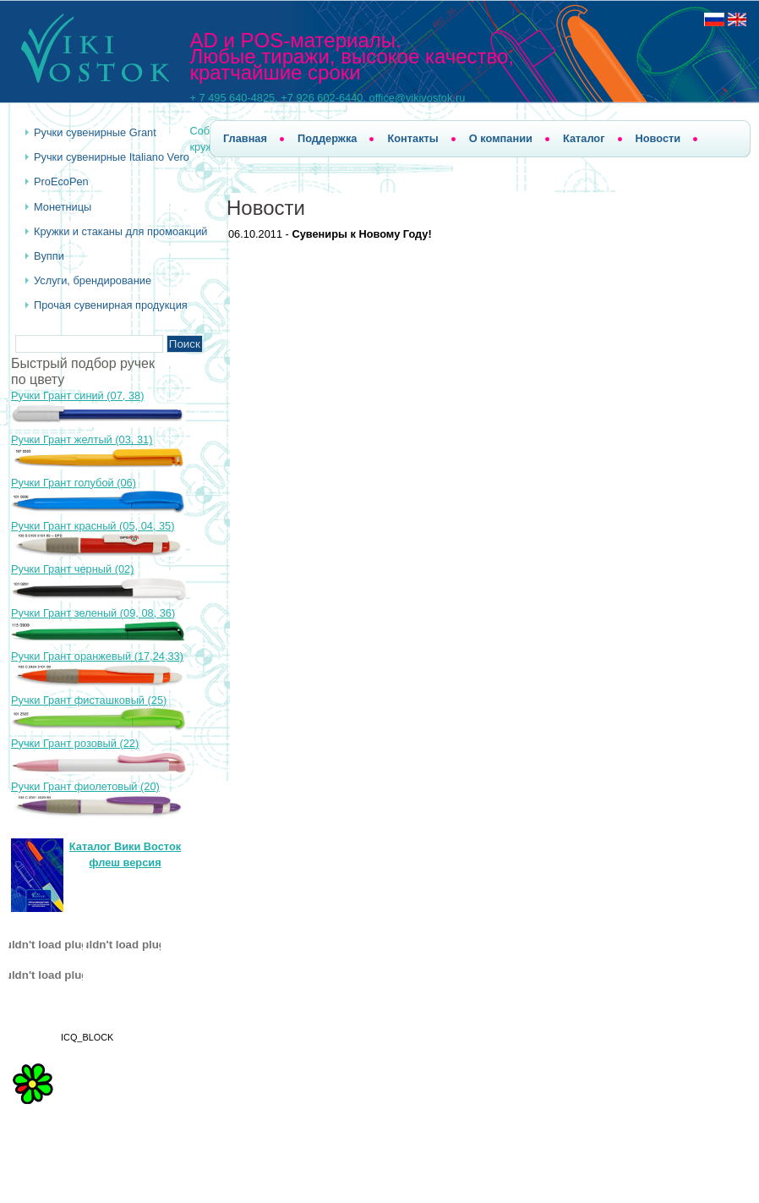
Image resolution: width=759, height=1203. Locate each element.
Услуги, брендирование (92, 280)
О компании (500, 138)
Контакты (412, 138)
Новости (658, 138)
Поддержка (327, 138)
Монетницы (62, 206)
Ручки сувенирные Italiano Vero (111, 157)
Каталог (584, 138)
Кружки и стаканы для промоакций (120, 231)
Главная (245, 138)
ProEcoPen (61, 181)
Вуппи (49, 256)
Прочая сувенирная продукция (111, 305)
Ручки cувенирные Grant (95, 132)
